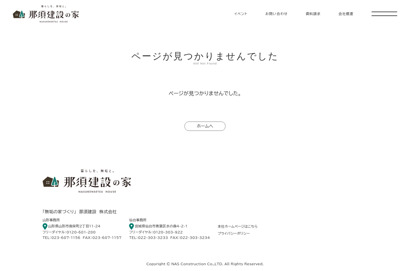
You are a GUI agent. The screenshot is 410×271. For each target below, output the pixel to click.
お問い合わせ (276, 13)
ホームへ (205, 126)
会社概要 (346, 13)
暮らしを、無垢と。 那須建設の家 (46, 13)
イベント (241, 13)
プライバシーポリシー (233, 233)
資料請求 (313, 13)
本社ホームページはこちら (237, 226)
